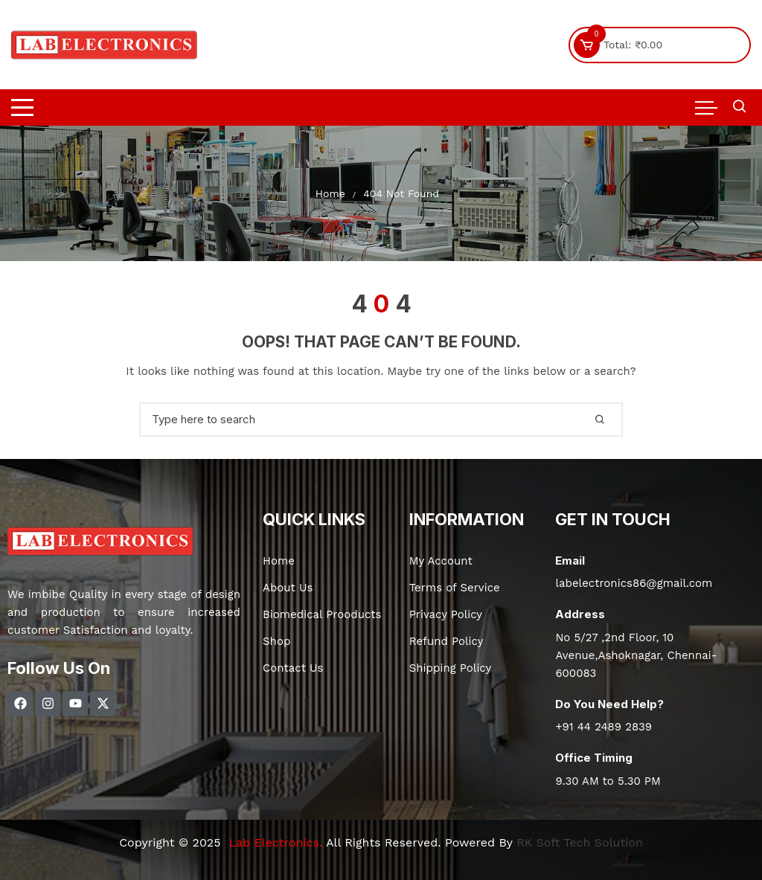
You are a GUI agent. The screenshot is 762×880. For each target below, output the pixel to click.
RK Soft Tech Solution (579, 842)
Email (570, 560)
